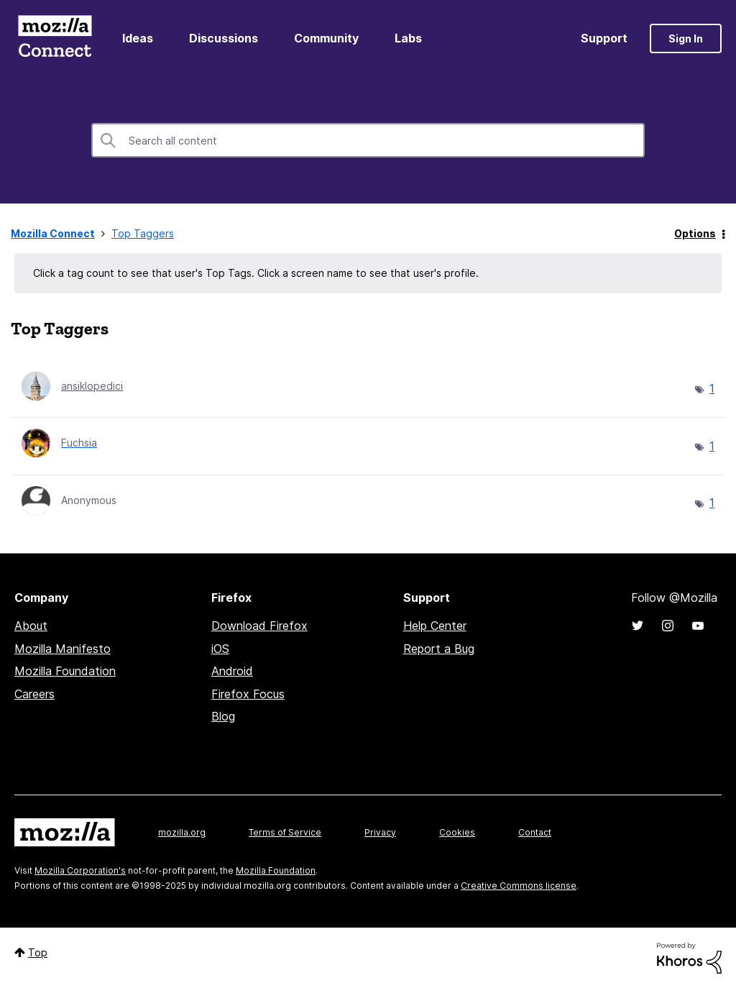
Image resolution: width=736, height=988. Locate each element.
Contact (534, 832)
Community (326, 38)
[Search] (368, 140)
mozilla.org (182, 832)
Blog (223, 716)
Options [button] (695, 233)
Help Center (434, 625)
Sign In (685, 38)
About (30, 625)
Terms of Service (285, 832)
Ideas (137, 38)
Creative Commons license (518, 885)
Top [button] (37, 952)
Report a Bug (438, 648)
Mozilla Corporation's (80, 870)
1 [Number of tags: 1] (711, 388)
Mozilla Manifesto (62, 648)
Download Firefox (259, 625)
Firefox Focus (248, 694)
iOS (220, 648)
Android (232, 671)
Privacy (380, 832)
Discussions (223, 38)
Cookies (457, 832)
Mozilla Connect (54, 38)
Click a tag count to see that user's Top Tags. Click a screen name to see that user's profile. (256, 273)
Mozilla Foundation (65, 671)
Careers (34, 694)
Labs (408, 38)
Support (604, 38)
